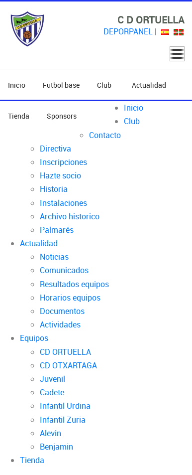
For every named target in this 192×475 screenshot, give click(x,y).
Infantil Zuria (63, 419)
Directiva (55, 148)
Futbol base (61, 85)
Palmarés (57, 229)
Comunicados (64, 270)
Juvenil (52, 378)
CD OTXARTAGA (68, 365)
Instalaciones (63, 202)
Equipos (34, 337)
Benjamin (56, 446)
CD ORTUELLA (65, 351)
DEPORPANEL (128, 31)
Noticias (54, 256)
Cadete (52, 392)
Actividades (60, 324)
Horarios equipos (70, 297)
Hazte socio (60, 175)
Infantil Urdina (65, 405)
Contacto (105, 135)
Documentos (62, 311)
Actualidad (149, 85)
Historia (54, 188)
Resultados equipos (74, 284)
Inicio (16, 85)
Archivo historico (69, 216)
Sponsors (62, 116)
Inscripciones (63, 162)
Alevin (50, 433)
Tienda (18, 116)
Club (105, 85)
